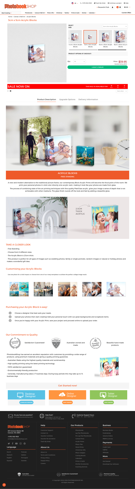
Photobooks (79, 430)
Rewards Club (103, 7)
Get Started (106, 461)
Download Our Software (111, 464)
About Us (44, 452)
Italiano (23, 455)
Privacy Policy (45, 458)
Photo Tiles (79, 444)
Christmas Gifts (80, 450)
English (9, 457)
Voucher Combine (47, 436)
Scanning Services (81, 467)
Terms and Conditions (48, 455)
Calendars (78, 458)
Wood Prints (79, 447)
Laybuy (105, 449)
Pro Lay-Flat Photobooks (83, 436)
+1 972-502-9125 (86, 3)
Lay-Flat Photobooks (82, 433)
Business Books (108, 430)
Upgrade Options (67, 99)
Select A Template (97, 67)
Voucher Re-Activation (48, 438)
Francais (24, 452)
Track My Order (100, 3)
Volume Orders (108, 436)
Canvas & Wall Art (19, 16)
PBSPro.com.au (108, 438)
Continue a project (115, 3)
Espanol (9, 460)
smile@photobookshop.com (23, 417)
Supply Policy (45, 460)
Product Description (46, 99)
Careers (43, 463)
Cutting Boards (80, 455)
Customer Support (47, 430)
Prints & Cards (80, 461)
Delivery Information (88, 99)
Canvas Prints (79, 438)
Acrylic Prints (79, 441)
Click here (48, 417)
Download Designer (26, 402)
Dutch (9, 452)
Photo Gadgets (80, 453)
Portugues (24, 457)
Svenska (23, 460)
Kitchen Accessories (82, 464)
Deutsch (9, 455)
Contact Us (44, 433)
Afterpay (105, 452)
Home (10, 16)
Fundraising (107, 433)
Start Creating (67, 402)
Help (126, 3)
